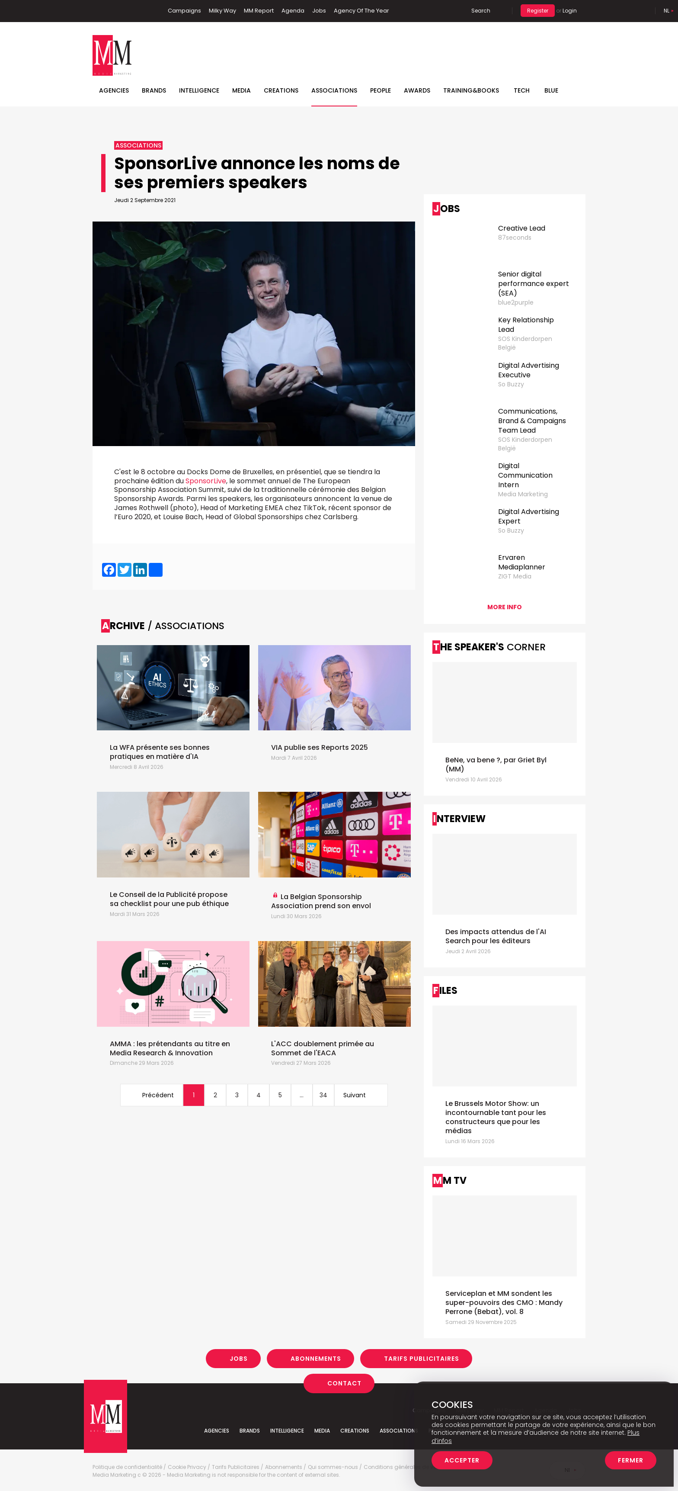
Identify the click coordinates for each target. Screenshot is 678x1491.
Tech (522, 90)
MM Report (259, 10)
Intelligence (199, 90)
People (380, 90)
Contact (344, 1383)
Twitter (124, 11)
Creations (281, 90)
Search (480, 10)
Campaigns (184, 10)
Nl (666, 10)
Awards (417, 90)
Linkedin (112, 11)
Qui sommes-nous (333, 1467)
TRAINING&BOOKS (471, 90)
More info (504, 607)
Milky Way (222, 10)
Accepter (462, 1460)
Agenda (292, 10)
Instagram (139, 11)
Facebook (99, 11)
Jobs (319, 10)
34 (323, 1095)
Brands (154, 90)
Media (241, 90)
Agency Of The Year (361, 10)
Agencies (114, 90)
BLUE (551, 90)
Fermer (630, 1460)
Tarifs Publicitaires (421, 1358)
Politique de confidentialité (127, 1467)
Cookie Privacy (187, 1467)
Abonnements (316, 1358)
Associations (334, 90)
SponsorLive (205, 481)
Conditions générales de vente (404, 1467)
